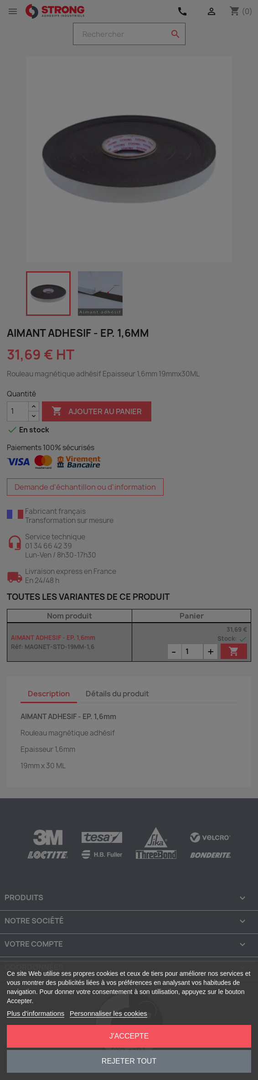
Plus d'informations (35, 1013)
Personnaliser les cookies (108, 1013)
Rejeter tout (129, 1061)
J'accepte (129, 1036)
